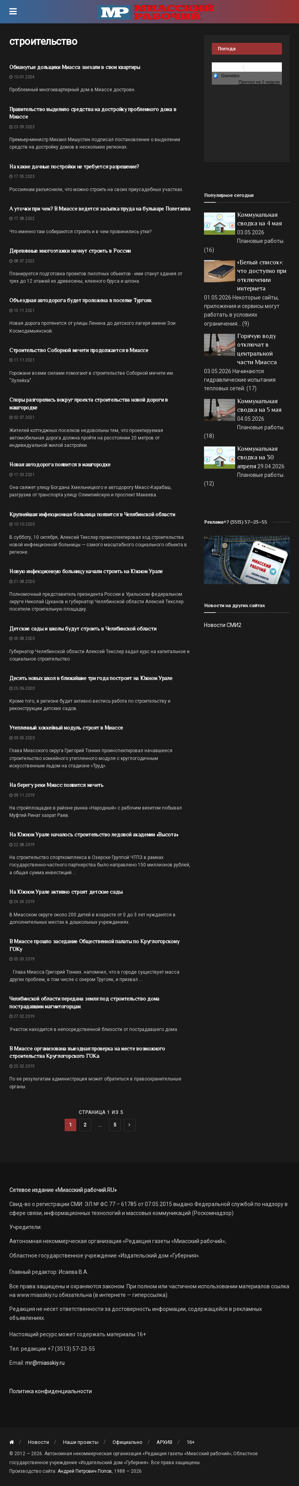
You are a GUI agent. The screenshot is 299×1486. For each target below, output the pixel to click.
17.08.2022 (22, 218)
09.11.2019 (22, 795)
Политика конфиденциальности (50, 1391)
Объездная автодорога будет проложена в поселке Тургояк (80, 300)
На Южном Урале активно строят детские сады (65, 892)
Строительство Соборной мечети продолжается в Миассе (78, 350)
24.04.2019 (22, 902)
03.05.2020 (22, 738)
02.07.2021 (22, 417)
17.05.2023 (22, 176)
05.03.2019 (22, 959)
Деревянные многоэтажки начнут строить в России (70, 251)
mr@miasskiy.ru (44, 1363)
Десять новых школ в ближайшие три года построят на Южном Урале (90, 678)
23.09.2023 (22, 127)
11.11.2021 (22, 360)
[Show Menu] (13, 11)
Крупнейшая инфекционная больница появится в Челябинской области (92, 514)
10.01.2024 (22, 77)
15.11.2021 (22, 310)
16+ (190, 1442)
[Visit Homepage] (155, 11)
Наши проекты (80, 1442)
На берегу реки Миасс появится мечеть (56, 785)
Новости (38, 1442)
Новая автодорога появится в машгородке (59, 464)
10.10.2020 (22, 524)
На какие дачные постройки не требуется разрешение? (74, 166)
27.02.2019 (22, 1016)
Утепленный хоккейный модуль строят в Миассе (66, 727)
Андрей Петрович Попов (85, 1471)
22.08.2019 (22, 845)
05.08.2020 (22, 638)
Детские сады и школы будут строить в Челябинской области (82, 628)
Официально (127, 1442)
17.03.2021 (22, 475)
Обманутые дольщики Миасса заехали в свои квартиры (74, 67)
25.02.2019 (22, 1066)
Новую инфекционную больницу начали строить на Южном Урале (86, 571)
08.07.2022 (22, 261)
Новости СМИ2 (222, 625)
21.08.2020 (22, 581)
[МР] (247, 559)
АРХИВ (164, 1442)
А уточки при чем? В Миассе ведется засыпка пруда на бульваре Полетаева (99, 208)
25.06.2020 (22, 688)
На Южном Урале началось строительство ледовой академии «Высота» (93, 834)
